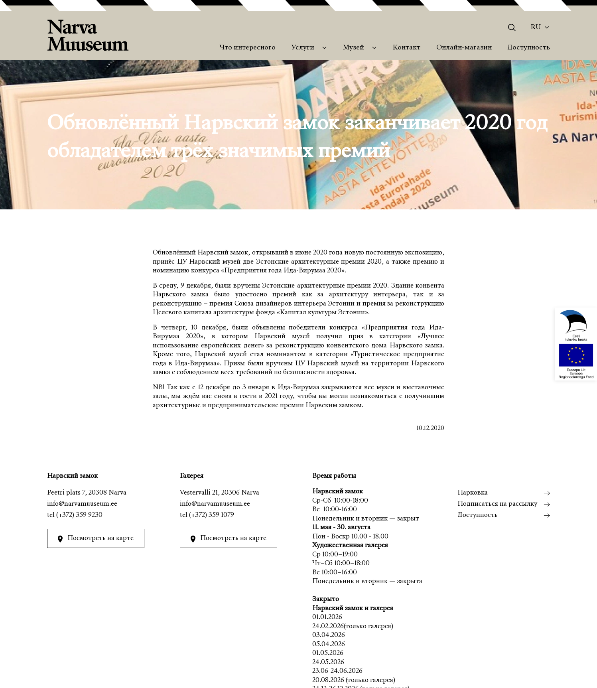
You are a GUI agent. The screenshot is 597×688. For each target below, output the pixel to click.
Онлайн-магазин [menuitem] (464, 48)
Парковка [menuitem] (472, 493)
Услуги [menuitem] (303, 48)
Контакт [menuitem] (406, 48)
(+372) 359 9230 (79, 515)
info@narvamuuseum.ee (82, 504)
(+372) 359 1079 (211, 515)
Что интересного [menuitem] (247, 48)
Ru (536, 27)
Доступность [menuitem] (528, 48)
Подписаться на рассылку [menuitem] (497, 504)
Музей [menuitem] (353, 48)
